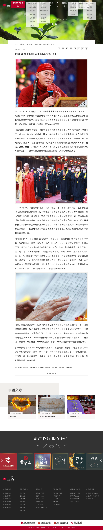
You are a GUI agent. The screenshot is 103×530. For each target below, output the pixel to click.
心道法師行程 (7, 507)
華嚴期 (62, 368)
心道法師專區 (7, 489)
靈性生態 (22, 496)
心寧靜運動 (56, 504)
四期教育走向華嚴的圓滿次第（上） (45, 44)
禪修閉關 (22, 510)
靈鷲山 (26, 368)
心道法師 (19, 368)
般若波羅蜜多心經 (41, 507)
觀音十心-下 (40, 499)
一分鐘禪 (55, 499)
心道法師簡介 (7, 496)
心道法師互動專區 (74, 489)
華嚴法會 (39, 116)
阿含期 (41, 368)
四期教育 (30, 44)
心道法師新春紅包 (18, 4)
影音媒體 (73, 4)
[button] (2, 460)
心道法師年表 (7, 499)
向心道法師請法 (74, 499)
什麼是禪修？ (57, 496)
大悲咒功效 (39, 501)
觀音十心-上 (40, 496)
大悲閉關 (22, 504)
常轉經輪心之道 (74, 496)
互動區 (80, 4)
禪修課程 (55, 501)
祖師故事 (22, 499)
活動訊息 (88, 4)
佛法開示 (22, 493)
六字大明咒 (39, 504)
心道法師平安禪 (58, 493)
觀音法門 (39, 489)
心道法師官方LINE (92, 493)
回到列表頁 (51, 373)
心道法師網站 (7, 493)
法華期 (55, 368)
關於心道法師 (32, 4)
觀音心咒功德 (40, 493)
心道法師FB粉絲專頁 (92, 496)
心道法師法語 (7, 504)
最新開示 (23, 44)
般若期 (48, 368)
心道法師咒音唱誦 (74, 493)
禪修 (57, 4)
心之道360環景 (74, 501)
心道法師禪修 (57, 489)
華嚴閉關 (22, 507)
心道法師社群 (90, 489)
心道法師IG (89, 499)
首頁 (16, 44)
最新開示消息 (24, 489)
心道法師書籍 (7, 501)
